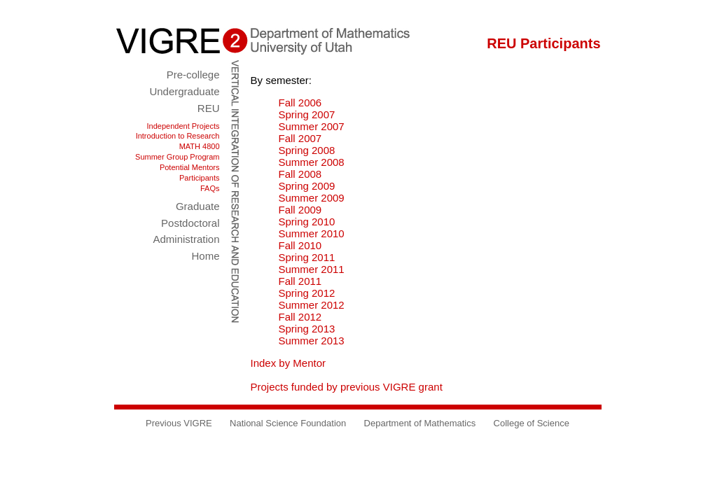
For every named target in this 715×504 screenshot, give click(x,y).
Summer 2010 (312, 233)
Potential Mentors (190, 167)
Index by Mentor (288, 363)
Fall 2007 (300, 138)
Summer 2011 (312, 269)
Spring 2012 (307, 293)
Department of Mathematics (420, 423)
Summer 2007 (312, 126)
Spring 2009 (307, 186)
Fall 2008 (300, 174)
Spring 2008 (307, 150)
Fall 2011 (300, 281)
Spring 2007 (307, 114)
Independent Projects (183, 126)
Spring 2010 (307, 221)
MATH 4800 (199, 146)
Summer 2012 (312, 305)
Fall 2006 (300, 102)
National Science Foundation (288, 423)
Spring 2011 (307, 257)
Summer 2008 (312, 162)
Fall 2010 (300, 245)
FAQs (210, 188)
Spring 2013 (307, 329)
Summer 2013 (312, 340)
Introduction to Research (178, 136)
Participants (199, 178)
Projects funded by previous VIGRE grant (347, 387)
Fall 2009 (300, 210)
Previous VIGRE (179, 423)
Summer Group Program (177, 157)
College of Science (531, 423)
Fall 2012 (300, 317)
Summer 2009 (312, 198)
